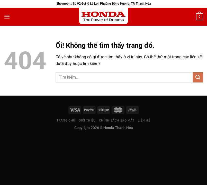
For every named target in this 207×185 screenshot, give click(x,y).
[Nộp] (198, 77)
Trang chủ (66, 120)
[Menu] (7, 16)
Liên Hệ (144, 120)
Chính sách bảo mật (116, 120)
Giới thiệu (87, 120)
